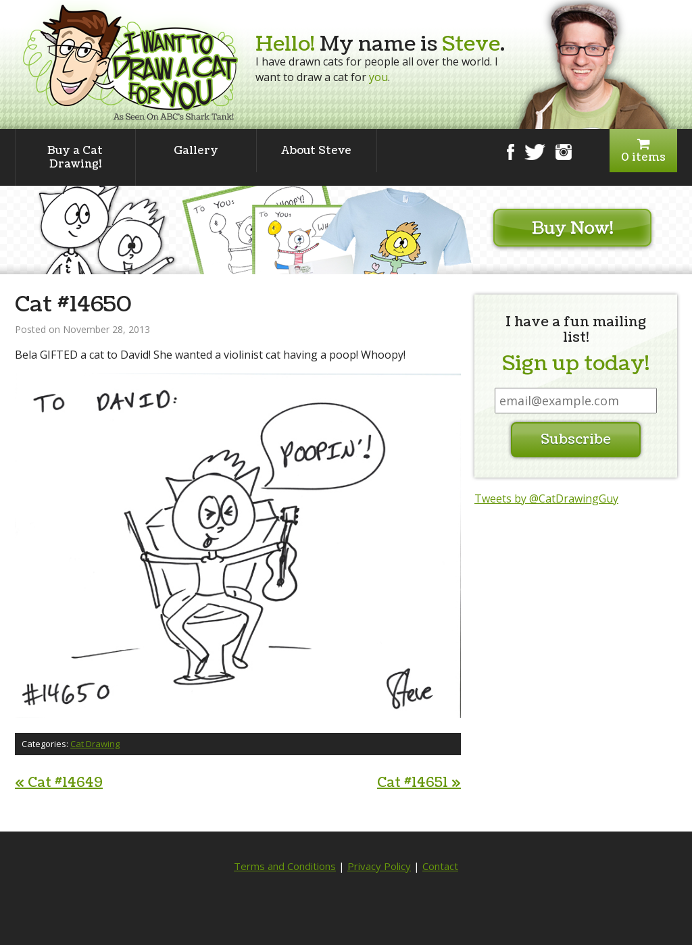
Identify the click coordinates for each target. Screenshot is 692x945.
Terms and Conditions (285, 866)
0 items (643, 151)
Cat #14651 (419, 782)
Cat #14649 (59, 782)
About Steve (316, 150)
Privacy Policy (379, 866)
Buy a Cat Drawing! (75, 157)
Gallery (196, 150)
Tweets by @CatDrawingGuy (546, 498)
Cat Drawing (95, 744)
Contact (440, 866)
